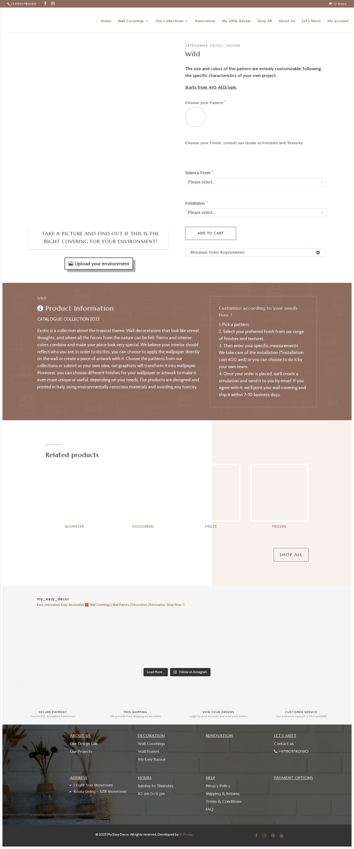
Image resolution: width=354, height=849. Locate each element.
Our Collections (169, 19)
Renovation (205, 19)
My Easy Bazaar (152, 759)
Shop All (264, 19)
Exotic (217, 46)
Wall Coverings (131, 19)
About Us (286, 19)
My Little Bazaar (236, 19)
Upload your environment (102, 264)
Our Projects (81, 751)
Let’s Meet (311, 19)
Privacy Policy (218, 785)
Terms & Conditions (223, 801)
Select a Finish (198, 173)
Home (106, 19)
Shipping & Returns (222, 793)
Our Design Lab (83, 743)
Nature (233, 46)
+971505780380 (24, 4)
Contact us (284, 743)
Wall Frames (148, 751)
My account (338, 19)
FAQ (209, 809)
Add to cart (211, 233)
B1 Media (185, 834)
